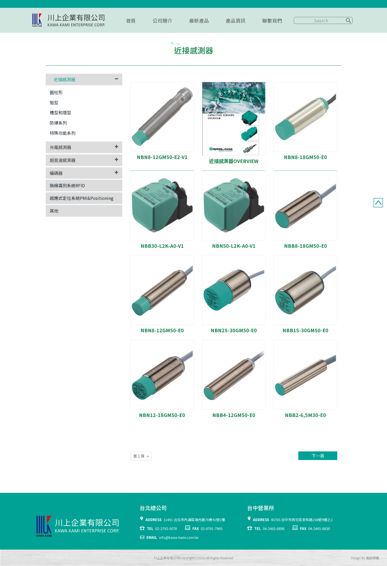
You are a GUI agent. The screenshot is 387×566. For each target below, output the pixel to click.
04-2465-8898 (273, 528)
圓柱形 (56, 92)
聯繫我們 (272, 20)
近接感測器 (64, 79)
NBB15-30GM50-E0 (305, 330)
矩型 (54, 102)
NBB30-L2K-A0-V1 (162, 245)
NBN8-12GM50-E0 (162, 330)
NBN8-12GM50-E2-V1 (162, 156)
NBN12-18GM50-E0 (162, 414)
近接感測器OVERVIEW (233, 160)
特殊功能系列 (63, 133)
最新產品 (199, 20)
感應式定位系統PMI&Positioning (81, 198)
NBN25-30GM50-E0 (234, 330)
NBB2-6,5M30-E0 (305, 414)
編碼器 (56, 173)
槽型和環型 (60, 112)
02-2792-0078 (166, 528)
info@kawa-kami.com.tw (178, 537)
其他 (54, 210)
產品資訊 (236, 20)
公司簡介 (163, 20)
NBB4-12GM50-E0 (233, 414)
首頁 (131, 20)
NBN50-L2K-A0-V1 (234, 245)
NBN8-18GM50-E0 (305, 156)
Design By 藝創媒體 (365, 558)
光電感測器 (60, 147)
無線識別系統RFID (67, 185)
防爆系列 (58, 122)
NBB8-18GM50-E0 (305, 245)
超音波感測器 (63, 160)
